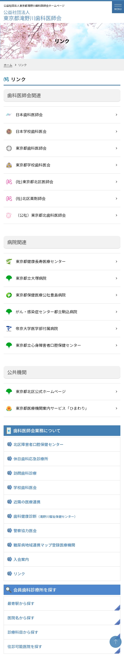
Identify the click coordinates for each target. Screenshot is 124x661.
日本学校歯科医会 (31, 131)
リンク (19, 573)
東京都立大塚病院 (31, 278)
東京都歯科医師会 (31, 148)
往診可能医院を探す (24, 646)
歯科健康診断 (45, 516)
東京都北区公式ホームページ (41, 391)
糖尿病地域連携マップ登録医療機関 (44, 545)
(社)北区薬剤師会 (31, 198)
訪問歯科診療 (25, 473)
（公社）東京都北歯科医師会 (41, 215)
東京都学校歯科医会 (33, 165)
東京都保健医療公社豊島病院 (41, 295)
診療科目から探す (22, 632)
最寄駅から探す (20, 603)
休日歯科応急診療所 (30, 459)
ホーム (8, 65)
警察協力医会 (25, 530)
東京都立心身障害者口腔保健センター (48, 345)
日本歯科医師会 (29, 114)
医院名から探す (20, 618)
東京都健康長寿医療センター (41, 261)
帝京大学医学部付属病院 (37, 328)
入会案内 (21, 559)
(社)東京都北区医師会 (34, 181)
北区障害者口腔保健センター (38, 444)
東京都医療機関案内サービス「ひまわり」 (52, 408)
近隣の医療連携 (26, 502)
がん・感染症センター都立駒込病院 (46, 311)
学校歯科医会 (25, 487)
